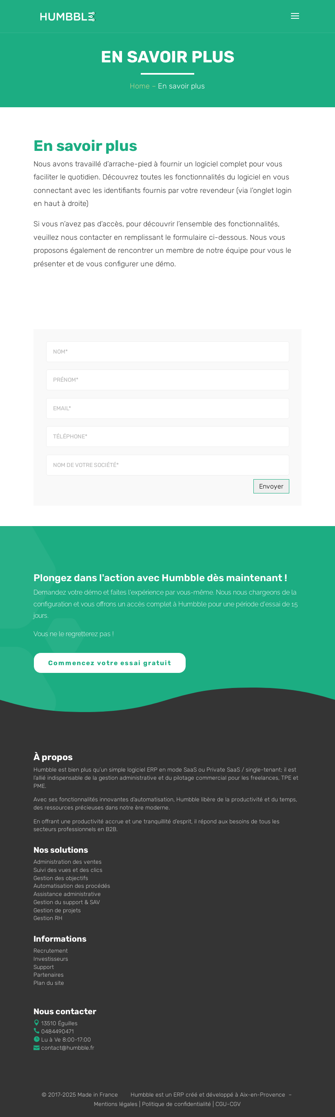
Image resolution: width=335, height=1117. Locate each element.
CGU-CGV (228, 1104)
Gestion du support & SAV (66, 902)
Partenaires (48, 974)
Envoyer (271, 486)
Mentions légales (116, 1104)
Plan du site (48, 983)
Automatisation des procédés (71, 886)
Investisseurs (50, 959)
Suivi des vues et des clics (67, 870)
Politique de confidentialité (176, 1104)
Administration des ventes (67, 861)
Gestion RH (47, 918)
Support (43, 967)
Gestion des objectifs (60, 878)
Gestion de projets (57, 910)
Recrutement (50, 950)
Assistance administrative (67, 894)
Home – (143, 86)
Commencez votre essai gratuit (110, 663)
